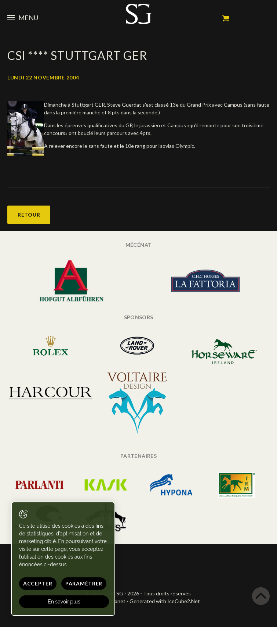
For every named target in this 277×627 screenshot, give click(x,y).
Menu (22, 18)
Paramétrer (83, 583)
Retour (29, 214)
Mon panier (225, 18)
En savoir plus (64, 602)
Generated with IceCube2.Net (165, 601)
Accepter (37, 583)
